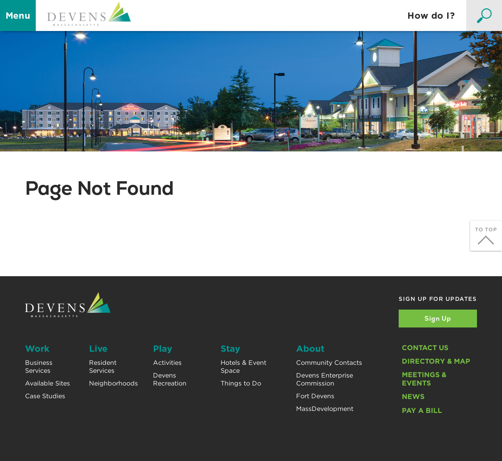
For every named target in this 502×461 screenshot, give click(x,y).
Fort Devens (315, 396)
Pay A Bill (422, 410)
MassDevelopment (324, 409)
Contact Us (425, 347)
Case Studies (45, 396)
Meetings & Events (424, 378)
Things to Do (241, 383)
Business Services (38, 366)
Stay (230, 348)
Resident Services (102, 366)
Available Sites (47, 383)
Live (98, 348)
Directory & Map (436, 361)
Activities (167, 362)
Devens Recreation (169, 379)
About (310, 348)
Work (37, 348)
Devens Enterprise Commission (324, 379)
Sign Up (437, 318)
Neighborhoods (113, 383)
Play (162, 348)
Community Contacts (329, 362)
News (413, 396)
